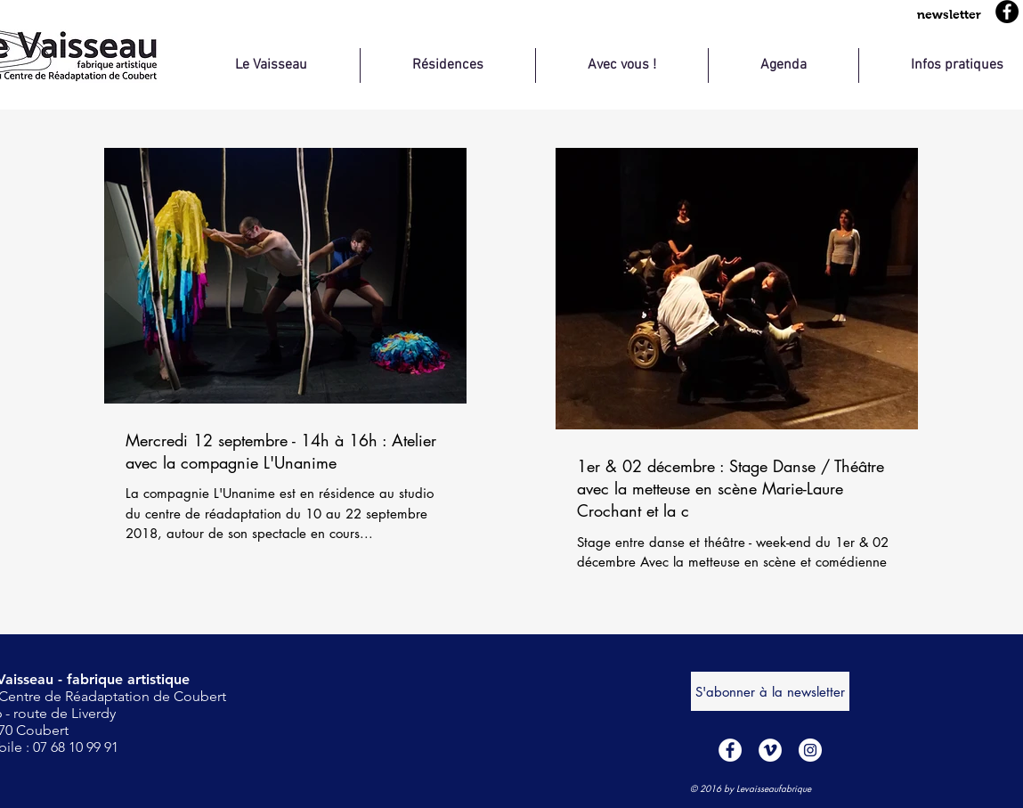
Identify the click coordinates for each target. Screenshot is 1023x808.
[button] (949, 14)
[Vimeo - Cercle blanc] (770, 750)
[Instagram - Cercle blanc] (810, 750)
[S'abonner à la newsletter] (770, 691)
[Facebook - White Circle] (730, 750)
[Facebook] (1007, 11)
